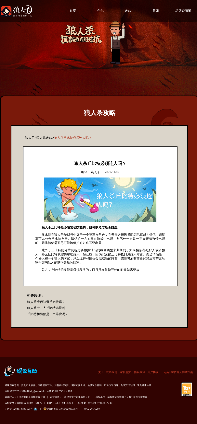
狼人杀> (30, 137)
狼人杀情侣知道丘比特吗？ (46, 302)
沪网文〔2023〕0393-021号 (19, 408)
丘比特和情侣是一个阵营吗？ (47, 314)
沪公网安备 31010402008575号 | (64, 408)
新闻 (155, 10)
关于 (101, 372)
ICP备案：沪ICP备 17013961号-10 (94, 403)
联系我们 (111, 372)
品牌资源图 (183, 10)
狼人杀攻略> (45, 137)
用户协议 (153, 372)
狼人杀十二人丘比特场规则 (46, 308)
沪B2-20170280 (92, 408)
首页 (73, 10)
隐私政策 (139, 372)
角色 (100, 10)
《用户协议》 (61, 391)
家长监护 (125, 372)
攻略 (128, 10)
